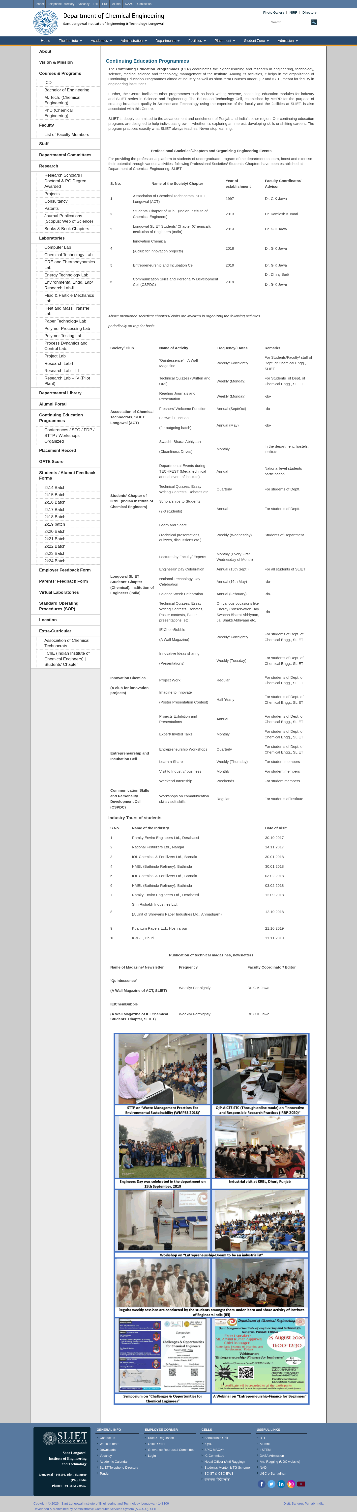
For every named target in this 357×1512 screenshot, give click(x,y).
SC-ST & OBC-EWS (219, 1473)
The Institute (68, 41)
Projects (52, 193)
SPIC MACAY (214, 1450)
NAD (263, 1467)
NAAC (129, 4)
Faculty (46, 125)
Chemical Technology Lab (68, 254)
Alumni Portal (53, 404)
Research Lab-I (58, 363)
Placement (223, 41)
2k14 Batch (54, 487)
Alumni (116, 4)
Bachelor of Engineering (66, 90)
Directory (309, 12)
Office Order (157, 1444)
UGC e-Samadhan (273, 1473)
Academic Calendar (114, 1461)
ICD (48, 82)
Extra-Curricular (55, 631)
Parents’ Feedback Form (63, 581)
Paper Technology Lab (65, 321)
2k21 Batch (54, 539)
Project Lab (55, 356)
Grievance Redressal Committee (171, 1450)
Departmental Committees (65, 155)
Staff (44, 143)
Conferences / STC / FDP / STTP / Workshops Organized (69, 435)
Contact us (144, 4)
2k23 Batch (54, 553)
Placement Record (57, 450)
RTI (95, 4)
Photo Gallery (273, 12)
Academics (99, 41)
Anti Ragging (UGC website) (280, 1461)
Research (48, 166)
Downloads (108, 1450)
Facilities (195, 41)
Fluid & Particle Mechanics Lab (69, 298)
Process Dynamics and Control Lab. (66, 346)
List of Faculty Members (66, 134)
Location (48, 620)
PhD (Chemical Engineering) (58, 113)
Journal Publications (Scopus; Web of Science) (68, 219)
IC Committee (214, 1456)
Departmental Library (60, 393)
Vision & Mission (56, 62)
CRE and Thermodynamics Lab (69, 265)
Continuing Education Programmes (61, 418)
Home (45, 41)
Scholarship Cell (216, 1438)
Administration (132, 41)
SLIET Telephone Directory (119, 1467)
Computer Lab (57, 247)
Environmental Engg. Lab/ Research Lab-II (68, 285)
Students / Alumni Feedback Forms (67, 475)
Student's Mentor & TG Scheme (227, 1467)
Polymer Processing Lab (67, 328)
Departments (166, 41)
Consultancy (56, 201)
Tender (39, 4)
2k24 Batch (54, 561)
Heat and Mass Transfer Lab (66, 311)
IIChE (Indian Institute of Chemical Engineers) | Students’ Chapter (66, 659)
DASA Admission (272, 1456)
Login (152, 1456)
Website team (109, 1444)
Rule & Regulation (161, 1438)
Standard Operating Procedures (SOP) (59, 606)
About (45, 51)
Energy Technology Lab (66, 275)
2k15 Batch (54, 494)
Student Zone (254, 41)
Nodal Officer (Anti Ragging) (225, 1461)
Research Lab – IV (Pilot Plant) (67, 381)
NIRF (293, 12)
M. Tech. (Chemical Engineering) (62, 100)
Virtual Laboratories (59, 592)
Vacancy (83, 4)
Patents (51, 208)
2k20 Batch (54, 531)
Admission (286, 41)
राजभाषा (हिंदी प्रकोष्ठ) (218, 1479)
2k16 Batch (54, 502)
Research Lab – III (61, 370)
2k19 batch (54, 524)
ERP (105, 4)
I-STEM (265, 1450)
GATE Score (51, 461)
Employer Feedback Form (65, 570)
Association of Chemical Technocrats (66, 643)
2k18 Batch (54, 516)
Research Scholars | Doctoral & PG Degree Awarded (65, 181)
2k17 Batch (54, 509)
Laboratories (52, 238)
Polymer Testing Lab (63, 335)
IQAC (208, 1444)
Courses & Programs (60, 73)
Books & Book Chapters (66, 228)
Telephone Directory (61, 4)
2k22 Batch (54, 546)
